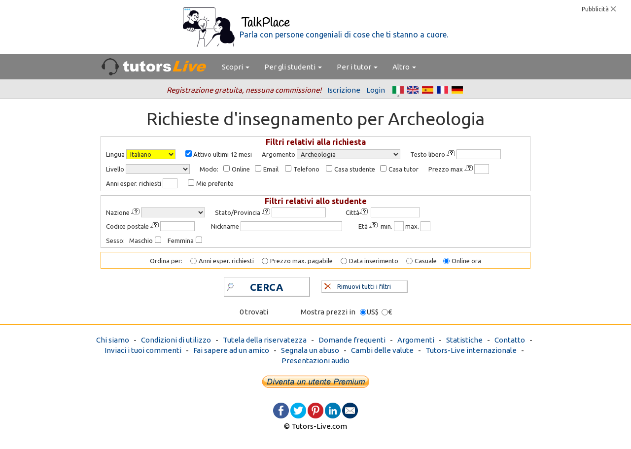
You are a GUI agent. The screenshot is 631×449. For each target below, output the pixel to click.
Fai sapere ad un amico (231, 350)
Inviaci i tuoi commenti (143, 350)
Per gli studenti (293, 67)
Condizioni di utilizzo (176, 340)
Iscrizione (343, 90)
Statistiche (464, 340)
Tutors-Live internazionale (471, 350)
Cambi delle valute (382, 350)
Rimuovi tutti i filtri (357, 285)
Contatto (509, 340)
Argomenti (415, 340)
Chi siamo (112, 340)
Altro (404, 67)
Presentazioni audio (315, 360)
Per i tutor (357, 67)
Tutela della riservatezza (265, 340)
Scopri (235, 67)
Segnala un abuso (310, 350)
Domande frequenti (352, 340)
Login (375, 90)
